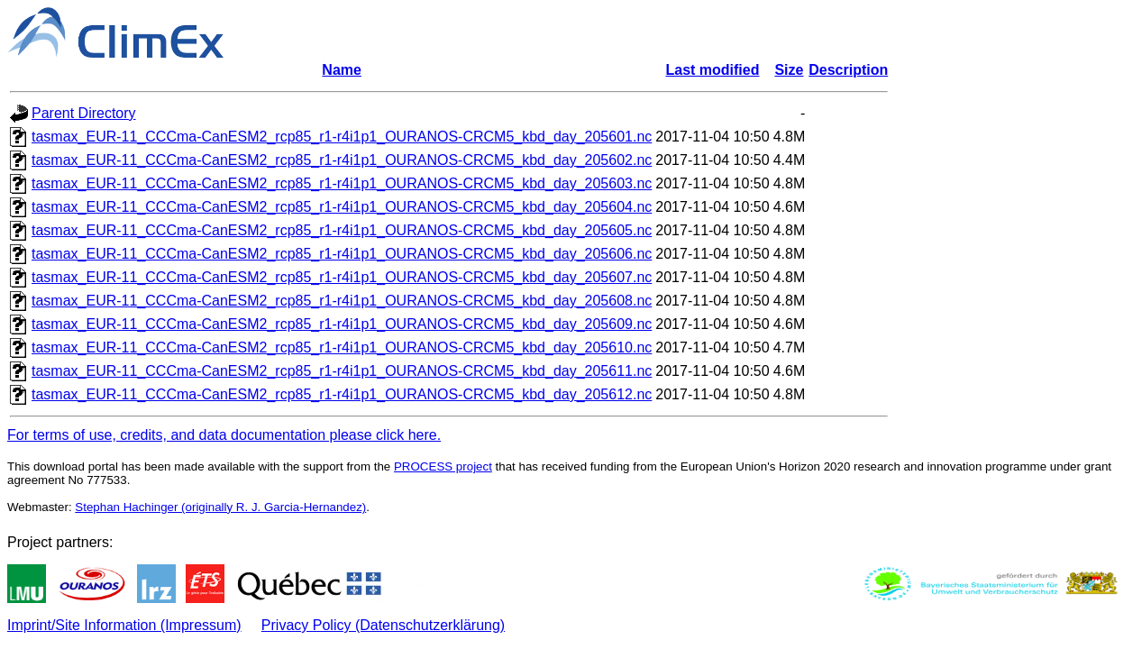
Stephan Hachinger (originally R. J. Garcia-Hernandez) (220, 507)
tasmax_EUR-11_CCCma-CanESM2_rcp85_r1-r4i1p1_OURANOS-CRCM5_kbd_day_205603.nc (342, 183)
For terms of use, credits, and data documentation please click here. (224, 435)
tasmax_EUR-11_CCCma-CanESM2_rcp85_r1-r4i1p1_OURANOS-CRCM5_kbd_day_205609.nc (342, 324)
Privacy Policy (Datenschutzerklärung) (383, 625)
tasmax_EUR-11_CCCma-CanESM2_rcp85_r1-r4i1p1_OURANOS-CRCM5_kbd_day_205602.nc (342, 160)
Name (341, 70)
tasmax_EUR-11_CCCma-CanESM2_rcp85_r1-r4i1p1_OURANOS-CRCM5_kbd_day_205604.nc (342, 207)
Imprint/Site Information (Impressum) (124, 625)
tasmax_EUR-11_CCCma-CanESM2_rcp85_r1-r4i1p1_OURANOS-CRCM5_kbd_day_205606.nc (342, 253)
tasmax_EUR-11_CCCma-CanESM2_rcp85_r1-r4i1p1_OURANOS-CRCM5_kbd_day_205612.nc (342, 394)
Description (848, 70)
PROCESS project (443, 466)
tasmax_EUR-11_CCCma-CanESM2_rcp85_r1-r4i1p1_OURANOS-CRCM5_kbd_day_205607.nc (342, 277)
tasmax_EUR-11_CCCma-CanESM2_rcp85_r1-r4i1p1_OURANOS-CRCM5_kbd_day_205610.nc (342, 347)
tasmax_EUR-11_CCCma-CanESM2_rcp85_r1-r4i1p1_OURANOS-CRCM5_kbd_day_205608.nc (342, 300)
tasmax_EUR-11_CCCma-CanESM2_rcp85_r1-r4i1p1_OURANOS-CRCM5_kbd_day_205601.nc (342, 136)
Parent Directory (84, 113)
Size (788, 70)
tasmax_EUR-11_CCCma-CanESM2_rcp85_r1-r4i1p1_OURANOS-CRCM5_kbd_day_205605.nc (342, 230)
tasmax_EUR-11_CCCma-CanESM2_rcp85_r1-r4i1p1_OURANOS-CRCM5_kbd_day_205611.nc (342, 371)
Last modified (712, 70)
